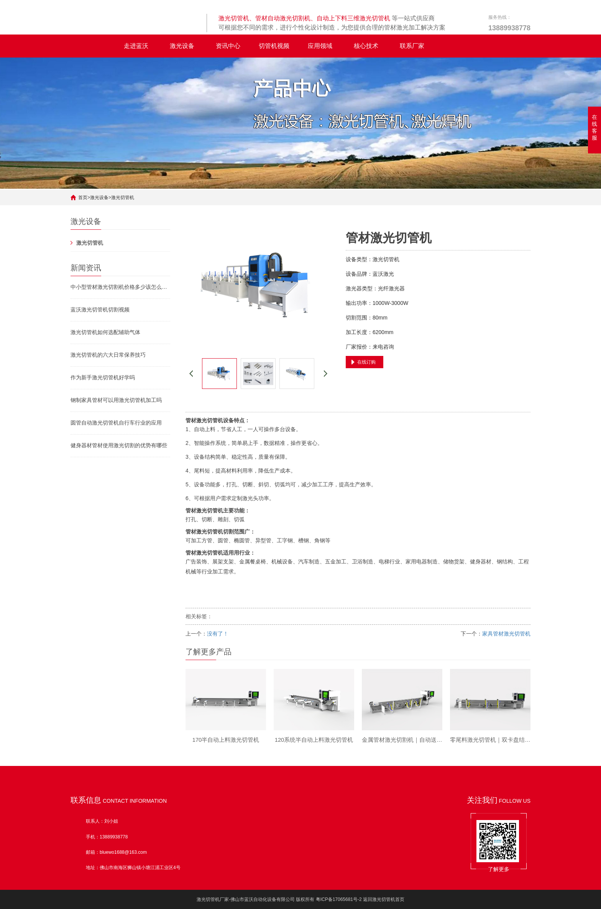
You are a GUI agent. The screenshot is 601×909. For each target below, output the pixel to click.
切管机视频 (274, 46)
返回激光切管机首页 (383, 899)
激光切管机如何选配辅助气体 (105, 332)
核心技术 (366, 46)
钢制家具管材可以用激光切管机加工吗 (116, 400)
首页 (82, 197)
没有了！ (217, 634)
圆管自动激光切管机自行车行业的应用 (116, 423)
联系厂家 (412, 46)
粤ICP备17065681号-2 (339, 899)
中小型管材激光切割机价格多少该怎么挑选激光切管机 (120, 287)
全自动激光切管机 (92, 46)
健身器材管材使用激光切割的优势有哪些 (119, 445)
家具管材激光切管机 (506, 634)
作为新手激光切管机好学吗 (103, 377)
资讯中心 (228, 46)
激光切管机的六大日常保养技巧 (108, 355)
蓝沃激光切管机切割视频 (100, 309)
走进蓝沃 (136, 46)
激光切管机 (122, 197)
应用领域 (320, 46)
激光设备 (182, 46)
